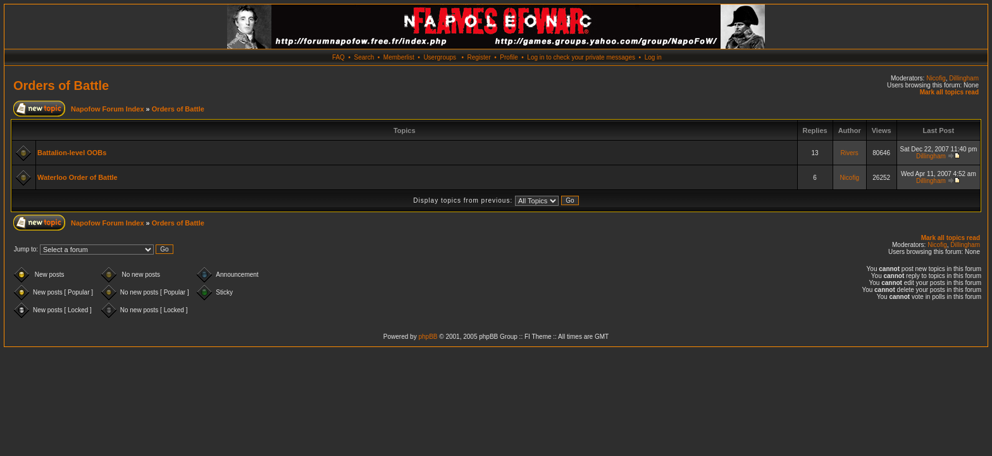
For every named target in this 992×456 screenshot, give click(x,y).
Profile (509, 57)
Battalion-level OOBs (71, 152)
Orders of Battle (61, 85)
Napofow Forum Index (107, 109)
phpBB (427, 336)
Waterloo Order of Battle (77, 177)
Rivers (849, 152)
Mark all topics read (949, 92)
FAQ (338, 57)
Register (478, 57)
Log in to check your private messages (581, 57)
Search (364, 57)
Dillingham (964, 78)
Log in (653, 57)
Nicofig (936, 78)
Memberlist (398, 57)
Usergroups (439, 57)
